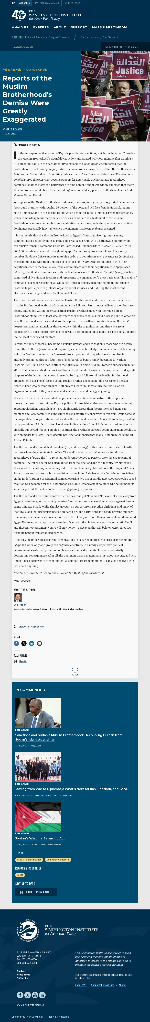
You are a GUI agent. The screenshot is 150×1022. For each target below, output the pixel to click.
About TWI (81, 985)
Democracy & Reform (58, 859)
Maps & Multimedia (109, 27)
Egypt (20, 874)
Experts (41, 27)
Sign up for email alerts (36, 892)
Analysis (20, 27)
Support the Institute (103, 985)
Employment (18, 1016)
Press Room (23, 974)
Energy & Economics (59, 37)
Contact (21, 971)
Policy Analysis (12, 69)
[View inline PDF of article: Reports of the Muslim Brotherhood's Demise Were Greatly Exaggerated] (75, 627)
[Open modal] (122, 47)
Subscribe (22, 978)
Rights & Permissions (58, 1016)
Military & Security (34, 37)
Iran (83, 37)
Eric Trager (14, 128)
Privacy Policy (36, 1016)
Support (79, 27)
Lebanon (94, 37)
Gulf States (109, 37)
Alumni (122, 985)
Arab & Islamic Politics (29, 859)
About (60, 27)
